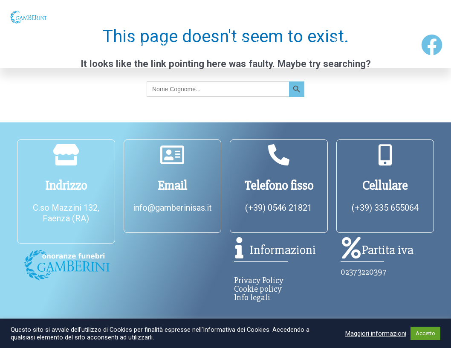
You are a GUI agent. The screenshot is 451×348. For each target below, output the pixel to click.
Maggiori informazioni (375, 333)
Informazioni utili (220, 17)
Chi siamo (110, 17)
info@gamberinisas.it (172, 208)
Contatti (419, 17)
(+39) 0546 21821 (278, 208)
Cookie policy (258, 289)
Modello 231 (347, 48)
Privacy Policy (258, 280)
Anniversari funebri (145, 48)
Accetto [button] (425, 333)
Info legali (252, 297)
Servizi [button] (328, 17)
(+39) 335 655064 (385, 208)
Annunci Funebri (40, 48)
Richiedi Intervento (248, 48)
